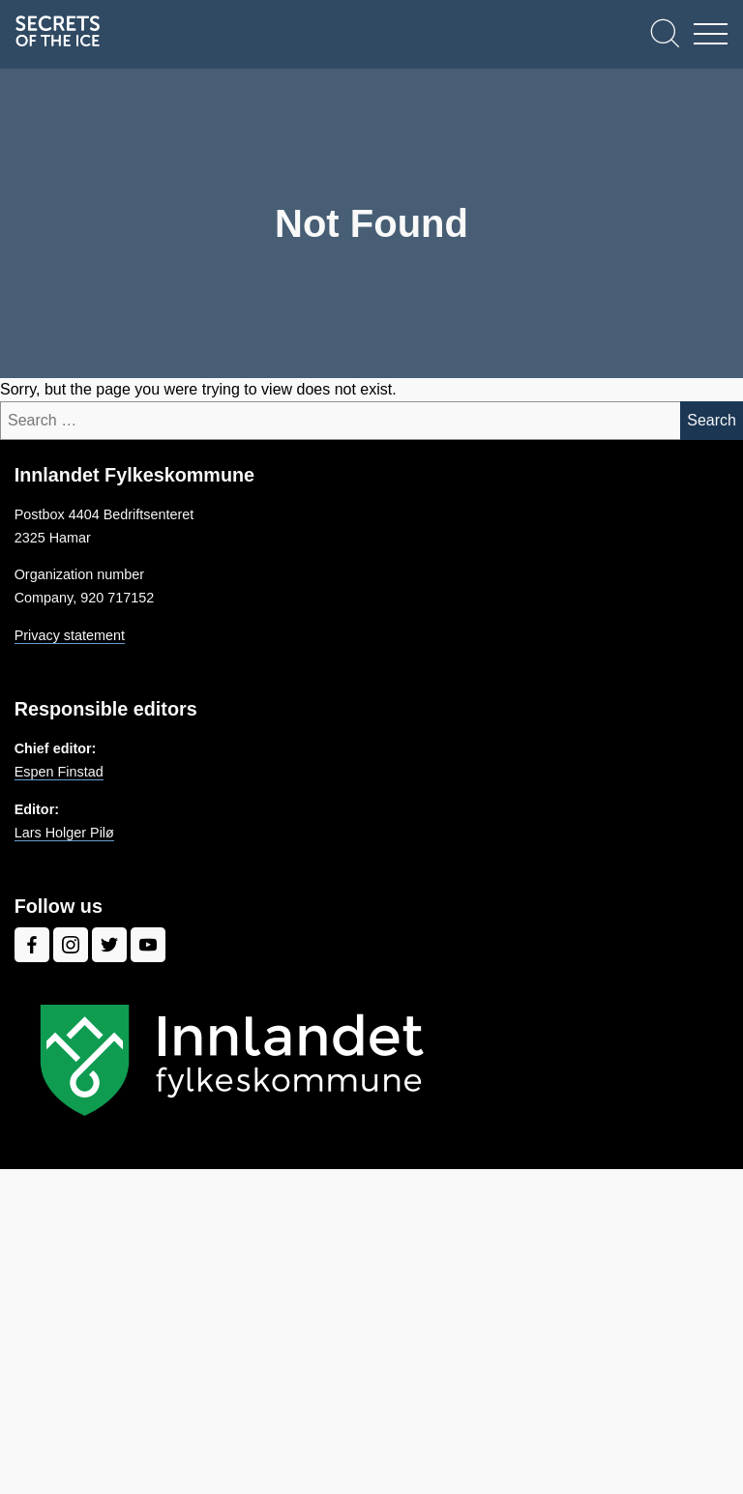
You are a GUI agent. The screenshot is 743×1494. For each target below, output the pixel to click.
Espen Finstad (59, 771)
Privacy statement (70, 635)
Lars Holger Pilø (64, 832)
